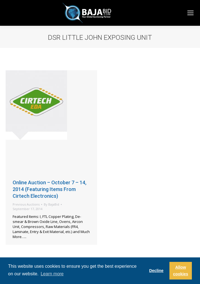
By (51, 204)
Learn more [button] (52, 273)
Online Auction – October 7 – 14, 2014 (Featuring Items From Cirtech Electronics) (49, 189)
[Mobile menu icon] (190, 13)
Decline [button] (156, 270)
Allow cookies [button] (180, 270)
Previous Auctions (26, 204)
